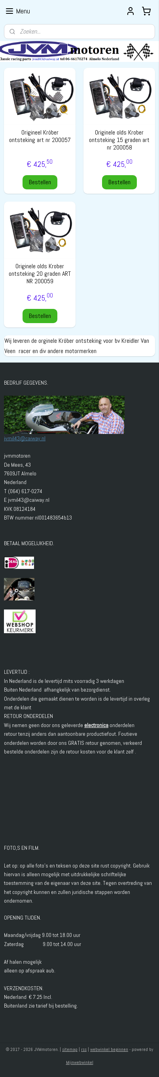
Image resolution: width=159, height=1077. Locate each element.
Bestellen (40, 182)
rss (84, 1049)
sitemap (70, 1049)
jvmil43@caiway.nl (24, 438)
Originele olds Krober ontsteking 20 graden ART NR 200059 (40, 273)
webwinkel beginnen (109, 1049)
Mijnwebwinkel (79, 1062)
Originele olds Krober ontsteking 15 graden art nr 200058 (119, 140)
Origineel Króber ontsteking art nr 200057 (40, 136)
